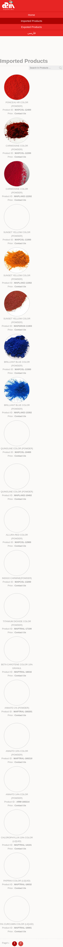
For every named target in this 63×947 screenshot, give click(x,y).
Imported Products (31, 20)
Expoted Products (31, 27)
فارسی (31, 33)
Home (31, 14)
